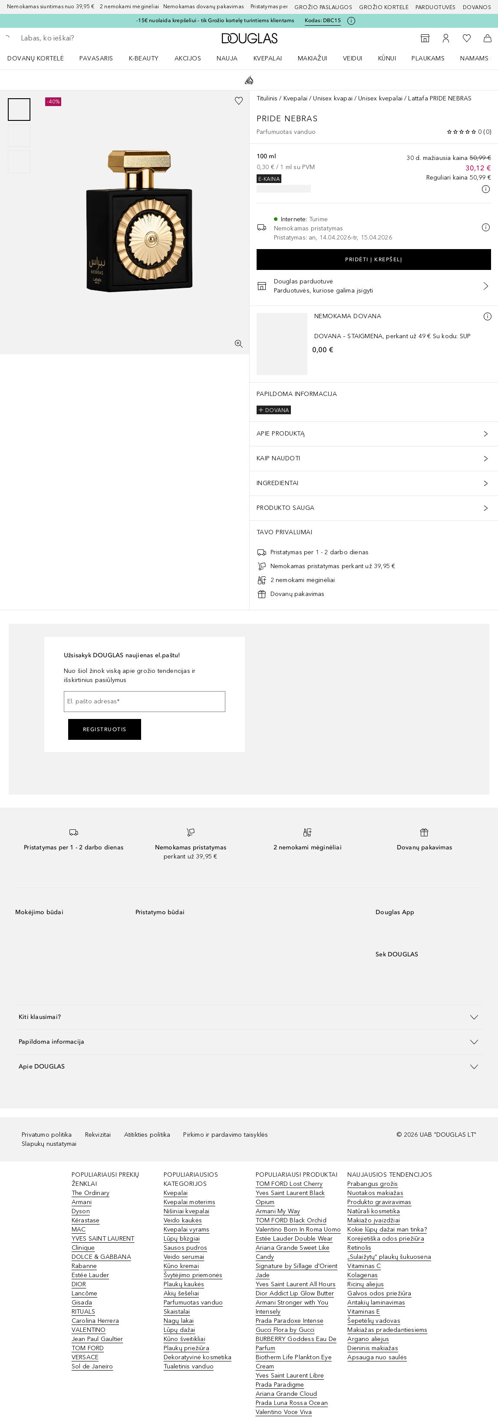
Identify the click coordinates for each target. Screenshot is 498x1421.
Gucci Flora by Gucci (285, 1330)
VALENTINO (89, 1330)
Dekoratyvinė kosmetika (197, 1357)
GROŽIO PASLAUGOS (323, 7)
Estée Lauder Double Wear (294, 1238)
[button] (249, 1017)
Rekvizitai (98, 1134)
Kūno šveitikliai (184, 1339)
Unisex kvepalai (380, 98)
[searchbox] (83, 38)
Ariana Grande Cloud (286, 1394)
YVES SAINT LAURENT (103, 1238)
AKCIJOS (188, 58)
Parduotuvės (436, 7)
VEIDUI (353, 58)
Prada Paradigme (280, 1384)
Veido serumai (184, 1257)
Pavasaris (96, 58)
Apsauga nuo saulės (377, 1357)
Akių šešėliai (181, 1293)
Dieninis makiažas (372, 1348)
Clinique (83, 1247)
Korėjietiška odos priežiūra (385, 1238)
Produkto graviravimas (379, 1202)
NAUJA (227, 58)
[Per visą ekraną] (238, 343)
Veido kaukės (183, 1220)
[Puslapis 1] (19, 109)
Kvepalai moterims (189, 1202)
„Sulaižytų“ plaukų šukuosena (389, 1257)
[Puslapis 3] (19, 161)
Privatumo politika (47, 1134)
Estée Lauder (90, 1275)
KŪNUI (387, 58)
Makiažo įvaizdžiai (373, 1220)
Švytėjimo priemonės (193, 1275)
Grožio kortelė (384, 7)
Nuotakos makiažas (375, 1193)
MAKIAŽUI (312, 58)
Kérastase (86, 1220)
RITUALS (83, 1311)
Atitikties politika (147, 1134)
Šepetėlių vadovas (373, 1320)
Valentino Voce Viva (284, 1412)
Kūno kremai (181, 1266)
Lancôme (84, 1293)
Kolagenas (362, 1275)
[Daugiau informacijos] (487, 316)
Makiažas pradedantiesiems (387, 1330)
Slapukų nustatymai (49, 1144)
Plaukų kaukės (184, 1284)
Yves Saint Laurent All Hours (296, 1284)
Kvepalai (268, 58)
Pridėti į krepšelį (373, 259)
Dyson (81, 1211)
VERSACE (85, 1357)
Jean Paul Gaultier (97, 1339)
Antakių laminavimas (376, 1302)
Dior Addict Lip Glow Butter (295, 1293)
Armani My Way (278, 1211)
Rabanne (84, 1266)
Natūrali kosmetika (373, 1211)
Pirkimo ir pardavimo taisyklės (225, 1134)
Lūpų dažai (179, 1330)
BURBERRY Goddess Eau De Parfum (296, 1343)
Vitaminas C (364, 1266)
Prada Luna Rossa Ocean (292, 1403)
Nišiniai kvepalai (186, 1211)
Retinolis (359, 1247)
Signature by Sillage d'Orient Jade (297, 1270)
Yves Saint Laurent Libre (290, 1375)
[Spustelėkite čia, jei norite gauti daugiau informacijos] (351, 20)
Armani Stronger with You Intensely (292, 1307)
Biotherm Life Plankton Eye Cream (294, 1362)
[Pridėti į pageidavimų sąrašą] (238, 100)
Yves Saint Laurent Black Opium (290, 1197)
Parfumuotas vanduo (193, 1302)
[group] (19, 135)
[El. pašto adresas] (144, 701)
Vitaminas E (363, 1311)
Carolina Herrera (95, 1320)
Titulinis (267, 98)
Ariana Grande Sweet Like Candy (293, 1252)
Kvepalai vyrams (187, 1229)
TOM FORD (88, 1348)
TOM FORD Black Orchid (291, 1220)
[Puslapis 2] (19, 135)
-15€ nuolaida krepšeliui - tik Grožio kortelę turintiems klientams (215, 20)
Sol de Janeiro (92, 1366)
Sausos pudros (186, 1247)
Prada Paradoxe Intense (289, 1320)
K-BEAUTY (144, 58)
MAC (79, 1229)
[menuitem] (41, 58)
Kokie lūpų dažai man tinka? (386, 1229)
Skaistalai (177, 1311)
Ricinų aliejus (365, 1284)
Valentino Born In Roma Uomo (298, 1229)
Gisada (82, 1302)
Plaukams (428, 58)
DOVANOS (477, 7)
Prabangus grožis (372, 1184)
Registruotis (105, 729)
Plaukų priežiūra (186, 1348)
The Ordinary (90, 1193)
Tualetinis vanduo (189, 1366)
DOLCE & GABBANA (101, 1257)
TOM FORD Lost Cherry (289, 1184)
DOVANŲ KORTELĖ (35, 58)
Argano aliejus (368, 1339)
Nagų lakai (179, 1320)
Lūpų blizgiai (182, 1238)
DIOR (79, 1284)
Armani (82, 1202)
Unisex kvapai (333, 98)
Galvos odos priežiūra (379, 1293)
